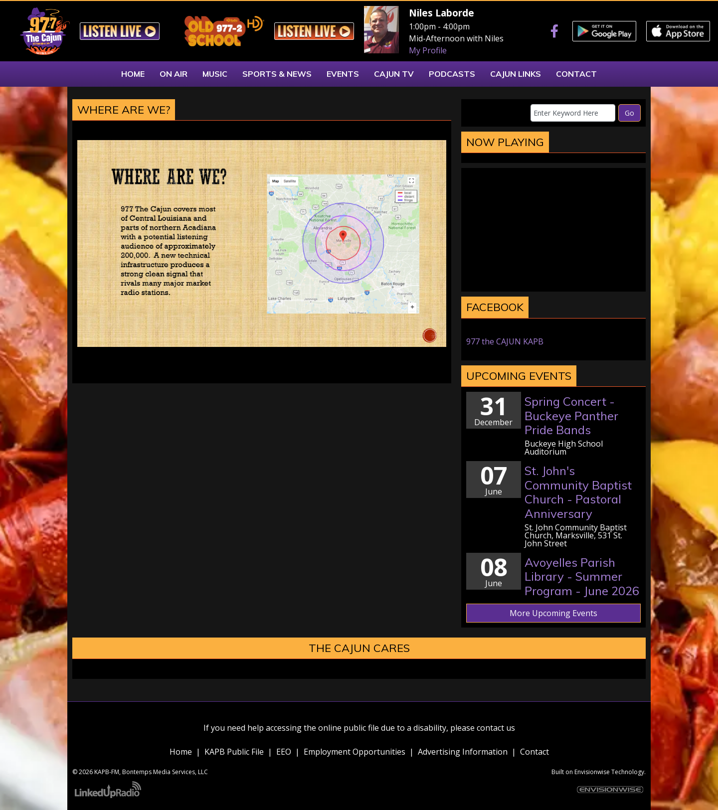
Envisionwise (592, 772)
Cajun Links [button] (515, 74)
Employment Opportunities (354, 751)
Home (181, 751)
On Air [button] (173, 74)
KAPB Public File (234, 751)
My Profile (428, 50)
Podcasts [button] (452, 74)
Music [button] (214, 74)
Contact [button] (576, 74)
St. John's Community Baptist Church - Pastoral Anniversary (578, 492)
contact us (496, 727)
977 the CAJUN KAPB (504, 341)
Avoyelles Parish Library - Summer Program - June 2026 (582, 577)
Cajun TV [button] (394, 74)
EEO (283, 751)
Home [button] (133, 74)
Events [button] (343, 74)
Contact (534, 751)
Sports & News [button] (277, 74)
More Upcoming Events (553, 613)
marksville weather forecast (553, 282)
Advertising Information (463, 751)
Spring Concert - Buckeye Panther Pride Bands (571, 416)
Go (629, 113)
